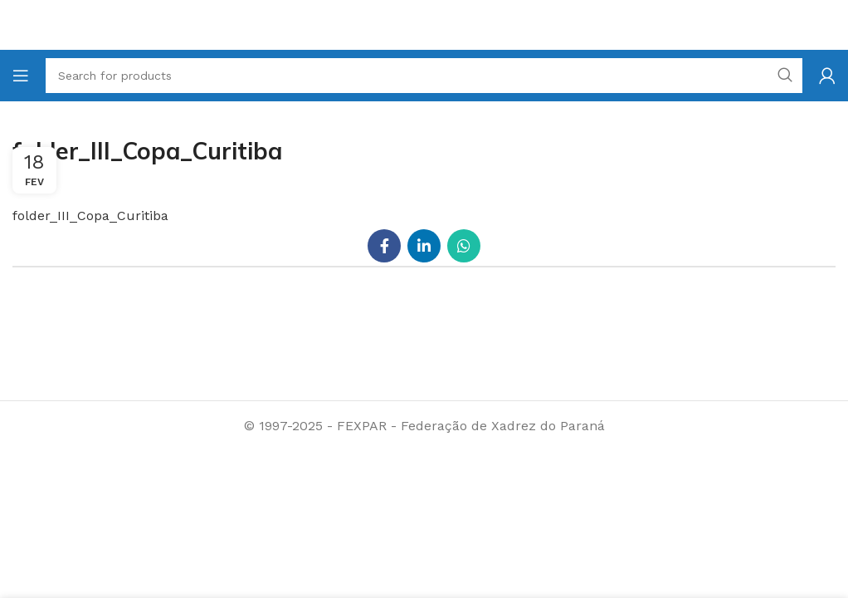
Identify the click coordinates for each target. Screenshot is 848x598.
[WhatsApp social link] (463, 245)
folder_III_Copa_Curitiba (90, 215)
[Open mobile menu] (20, 75)
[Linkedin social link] (424, 245)
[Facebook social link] (384, 245)
